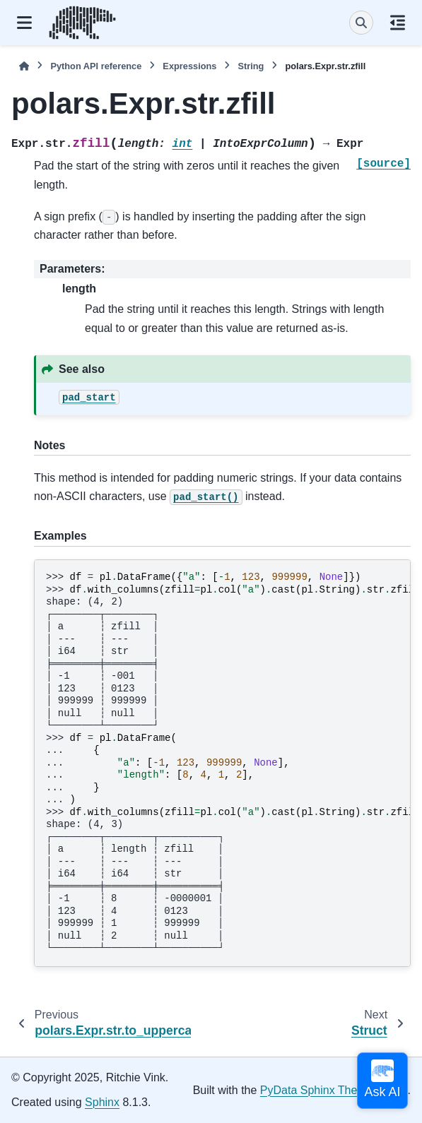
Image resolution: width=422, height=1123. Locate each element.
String (251, 66)
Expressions (189, 66)
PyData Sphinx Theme (316, 1090)
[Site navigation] (24, 23)
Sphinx (102, 1102)
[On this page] (398, 23)
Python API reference (95, 66)
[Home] (24, 66)
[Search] (361, 23)
